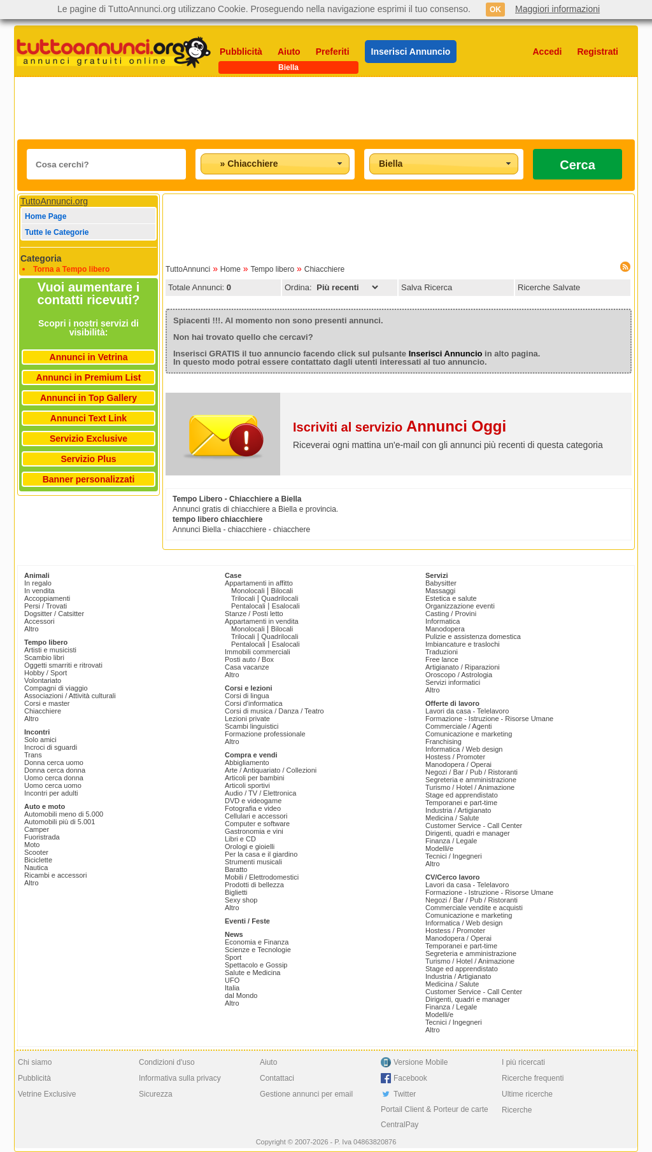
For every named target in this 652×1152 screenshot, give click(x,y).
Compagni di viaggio (56, 688)
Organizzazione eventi (460, 606)
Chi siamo (35, 1062)
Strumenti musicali (253, 862)
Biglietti (236, 892)
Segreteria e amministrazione (470, 779)
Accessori (39, 621)
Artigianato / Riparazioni (462, 667)
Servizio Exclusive (88, 438)
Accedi (547, 51)
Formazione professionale (265, 734)
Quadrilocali (279, 598)
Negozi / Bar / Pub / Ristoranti (471, 772)
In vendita (39, 590)
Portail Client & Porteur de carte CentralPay (434, 1117)
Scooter (36, 852)
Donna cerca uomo (53, 762)
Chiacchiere (324, 269)
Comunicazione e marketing (468, 734)
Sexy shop (241, 900)
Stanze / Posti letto (254, 613)
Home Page (45, 216)
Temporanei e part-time (461, 802)
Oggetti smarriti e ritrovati (63, 665)
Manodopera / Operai (458, 764)
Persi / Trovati (45, 606)
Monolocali (248, 590)
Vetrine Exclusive (47, 1094)
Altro (31, 629)
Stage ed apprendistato (461, 795)
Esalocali (286, 606)
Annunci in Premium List (88, 377)
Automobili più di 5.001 (59, 821)
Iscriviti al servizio (399, 427)
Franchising (443, 741)
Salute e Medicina (252, 972)
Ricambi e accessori (55, 875)
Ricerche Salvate (549, 287)
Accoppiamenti (47, 598)
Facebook (410, 1078)
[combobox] (275, 163)
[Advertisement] (326, 108)
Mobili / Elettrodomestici (262, 877)
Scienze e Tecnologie (258, 949)
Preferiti (333, 51)
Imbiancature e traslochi (462, 644)
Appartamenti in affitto (259, 583)
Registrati (597, 51)
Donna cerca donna (54, 770)
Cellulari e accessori (256, 816)
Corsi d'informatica (254, 703)
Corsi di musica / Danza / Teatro (274, 711)
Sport (233, 957)
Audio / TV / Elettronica (260, 793)
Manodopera (445, 629)
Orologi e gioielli (249, 846)
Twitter (404, 1094)
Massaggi (440, 590)
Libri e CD (240, 839)
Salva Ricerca (426, 287)
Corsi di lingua (247, 695)
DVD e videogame (253, 800)
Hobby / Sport (45, 673)
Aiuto (289, 51)
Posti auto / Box (249, 659)
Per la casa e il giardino (261, 854)
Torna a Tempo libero (71, 269)
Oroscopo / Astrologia (458, 674)
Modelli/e (439, 848)
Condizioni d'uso (167, 1062)
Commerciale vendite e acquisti (474, 907)
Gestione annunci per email (306, 1094)
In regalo (38, 583)
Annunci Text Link (88, 418)
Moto (31, 844)
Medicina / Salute (452, 818)
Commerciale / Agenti (458, 726)
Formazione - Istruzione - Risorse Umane (489, 718)
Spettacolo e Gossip (256, 965)
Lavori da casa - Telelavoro (467, 711)
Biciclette (38, 860)
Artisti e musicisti (50, 650)
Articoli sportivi (247, 785)
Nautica (36, 867)
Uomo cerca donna (53, 778)
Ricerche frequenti (532, 1078)
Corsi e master (47, 703)
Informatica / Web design (463, 749)
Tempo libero (272, 269)
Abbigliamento (247, 762)
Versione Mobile (420, 1062)
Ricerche (517, 1110)
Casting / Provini (450, 613)
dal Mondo (241, 995)
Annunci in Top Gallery (88, 398)
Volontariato (42, 680)
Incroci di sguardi (50, 747)
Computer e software (257, 823)
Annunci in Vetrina (89, 357)
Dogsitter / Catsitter (54, 613)
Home (230, 269)
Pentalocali (248, 606)
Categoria (41, 258)
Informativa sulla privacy (180, 1078)
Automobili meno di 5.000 (63, 814)
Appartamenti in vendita (262, 621)
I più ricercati (523, 1062)
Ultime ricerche (527, 1094)
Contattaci (277, 1078)
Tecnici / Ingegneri (453, 856)
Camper (36, 829)
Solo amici (40, 739)
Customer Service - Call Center (473, 825)
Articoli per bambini (255, 778)
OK (495, 9)
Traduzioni (441, 652)
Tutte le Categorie (57, 232)
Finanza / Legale (451, 841)
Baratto (236, 869)
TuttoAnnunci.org (54, 201)
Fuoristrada (42, 837)
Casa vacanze (247, 667)
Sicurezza (156, 1094)
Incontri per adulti (51, 793)
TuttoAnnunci (188, 269)
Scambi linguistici (251, 726)
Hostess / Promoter (455, 757)
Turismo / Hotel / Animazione (469, 787)
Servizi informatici (452, 682)
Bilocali (282, 590)
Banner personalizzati (89, 479)
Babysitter (441, 583)
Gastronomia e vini (254, 831)
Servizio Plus (88, 459)
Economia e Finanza (256, 942)
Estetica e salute (451, 598)
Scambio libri (44, 657)
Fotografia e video (253, 808)
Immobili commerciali (257, 652)
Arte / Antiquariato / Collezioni (270, 770)
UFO (232, 980)
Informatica (442, 621)
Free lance (441, 659)
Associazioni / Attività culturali (70, 695)
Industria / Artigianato (458, 810)
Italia (232, 988)
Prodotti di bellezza (254, 885)
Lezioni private (247, 718)
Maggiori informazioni (557, 9)
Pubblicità (241, 51)
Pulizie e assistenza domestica (473, 636)
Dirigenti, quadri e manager (467, 833)
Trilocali (243, 598)
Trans (33, 755)
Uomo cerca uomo (53, 785)
